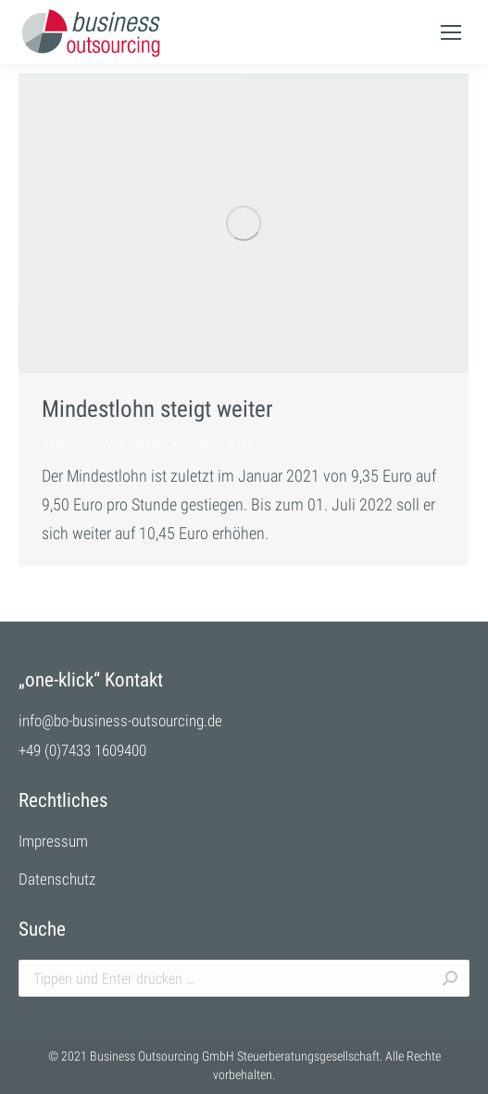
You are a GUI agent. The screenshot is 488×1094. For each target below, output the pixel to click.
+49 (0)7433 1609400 (82, 750)
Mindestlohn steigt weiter (157, 409)
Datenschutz (57, 879)
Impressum (53, 841)
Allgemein (67, 443)
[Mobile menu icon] (450, 32)
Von (137, 443)
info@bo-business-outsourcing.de (120, 720)
